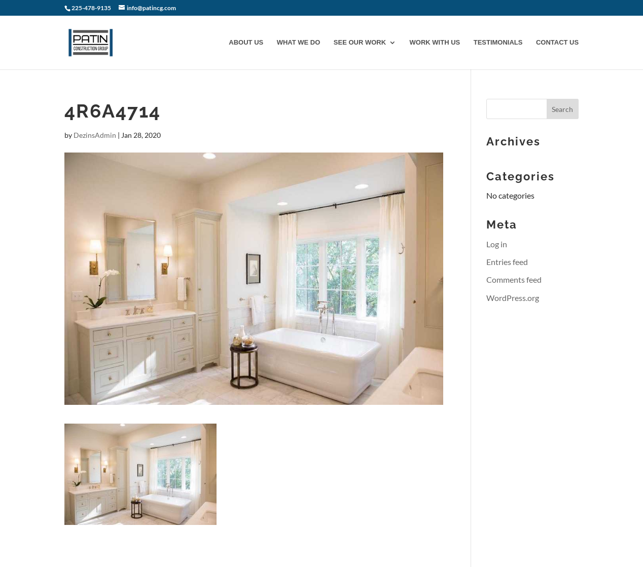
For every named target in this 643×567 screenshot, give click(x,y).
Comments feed (514, 279)
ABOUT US (246, 42)
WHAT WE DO (298, 42)
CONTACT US (557, 42)
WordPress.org (512, 298)
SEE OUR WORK (360, 42)
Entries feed (507, 262)
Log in (496, 244)
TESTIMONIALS (498, 42)
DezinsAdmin (95, 135)
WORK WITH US (435, 42)
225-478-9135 (92, 8)
